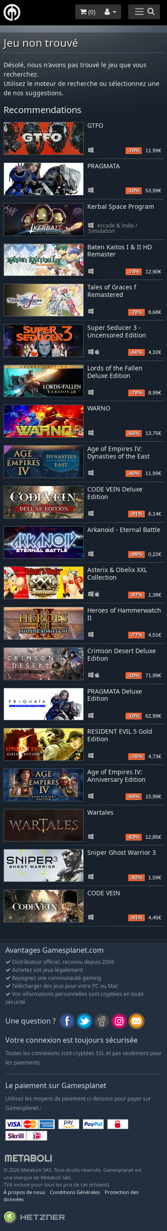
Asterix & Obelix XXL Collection (117, 573)
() (87, 12)
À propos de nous (24, 1192)
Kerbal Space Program (120, 206)
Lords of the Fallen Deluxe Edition (115, 372)
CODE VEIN (103, 893)
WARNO (98, 408)
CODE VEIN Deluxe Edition (115, 493)
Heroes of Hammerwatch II (124, 614)
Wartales (100, 812)
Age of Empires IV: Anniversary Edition (116, 776)
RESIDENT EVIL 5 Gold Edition (119, 735)
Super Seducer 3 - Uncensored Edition (116, 331)
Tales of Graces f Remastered (111, 291)
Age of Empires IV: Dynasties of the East (118, 452)
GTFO (95, 125)
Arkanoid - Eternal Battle (123, 529)
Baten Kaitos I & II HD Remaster (119, 251)
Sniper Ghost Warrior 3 (121, 852)
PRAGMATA (103, 166)
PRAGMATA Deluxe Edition (114, 695)
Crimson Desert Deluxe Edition (121, 654)
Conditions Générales (75, 1192)
